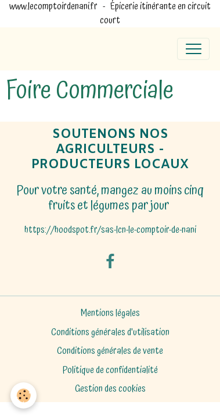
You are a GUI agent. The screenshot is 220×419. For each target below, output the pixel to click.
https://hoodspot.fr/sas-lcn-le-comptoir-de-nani (110, 230)
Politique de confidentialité (110, 370)
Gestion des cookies (110, 389)
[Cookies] (23, 395)
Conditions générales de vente (110, 351)
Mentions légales (110, 313)
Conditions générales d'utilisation (110, 332)
